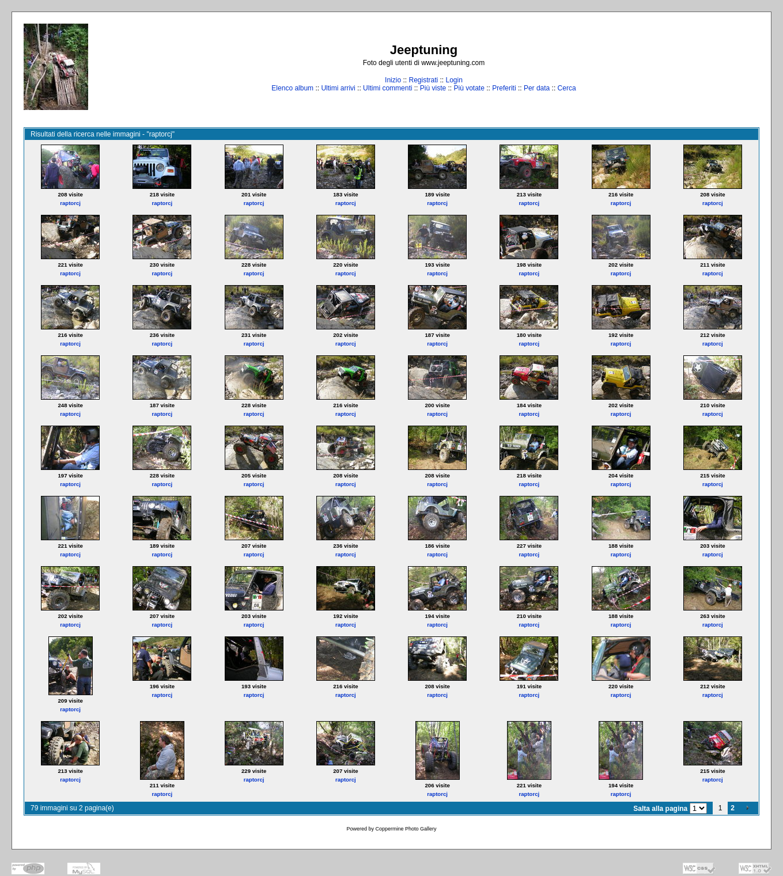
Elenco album (292, 88)
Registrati (423, 80)
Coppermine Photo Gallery (405, 829)
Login (454, 80)
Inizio (393, 80)
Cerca (567, 88)
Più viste (433, 88)
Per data (537, 88)
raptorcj (70, 203)
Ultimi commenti (387, 88)
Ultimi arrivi (338, 88)
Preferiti (504, 88)
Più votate (468, 88)
